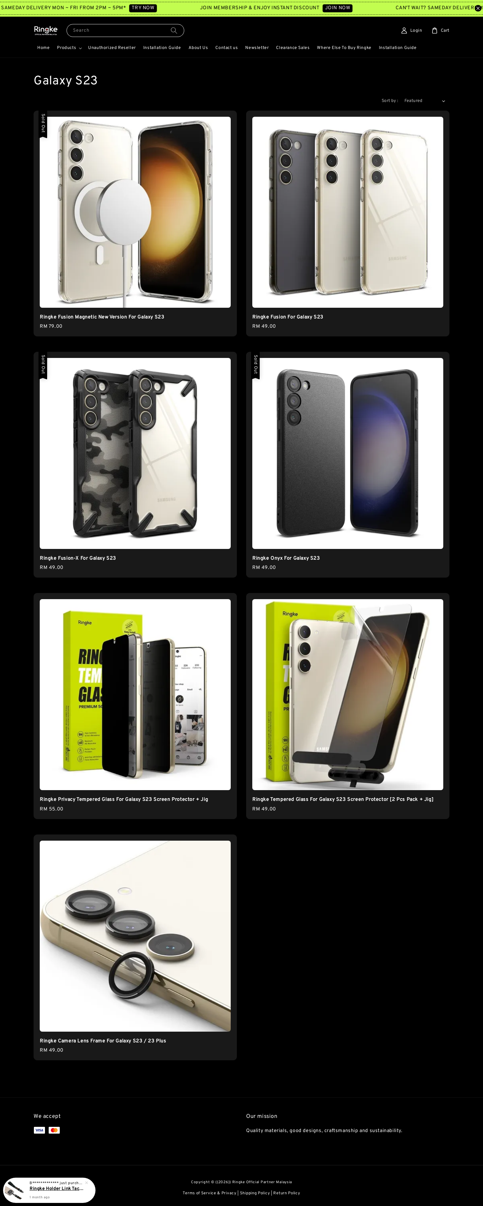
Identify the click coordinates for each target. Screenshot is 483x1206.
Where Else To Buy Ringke (344, 48)
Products (66, 48)
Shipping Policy (255, 1193)
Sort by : (390, 101)
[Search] (174, 30)
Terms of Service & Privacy (209, 1193)
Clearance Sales (293, 48)
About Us (198, 48)
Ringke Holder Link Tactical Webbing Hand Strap (57, 1189)
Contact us (226, 48)
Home (43, 48)
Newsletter (257, 48)
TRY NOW (155, 8)
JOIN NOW (350, 8)
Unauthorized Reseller (112, 48)
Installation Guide (162, 48)
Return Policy (286, 1193)
